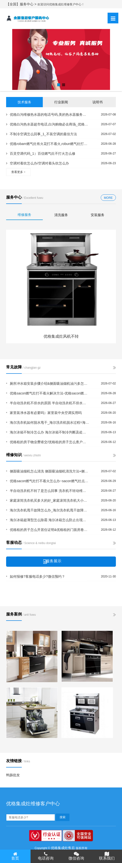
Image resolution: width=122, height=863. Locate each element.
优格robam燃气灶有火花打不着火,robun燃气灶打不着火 (47, 144)
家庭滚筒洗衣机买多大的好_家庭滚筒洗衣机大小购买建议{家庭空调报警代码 (49, 500)
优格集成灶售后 (63, 848)
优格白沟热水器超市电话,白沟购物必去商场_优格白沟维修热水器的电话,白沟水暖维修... (47, 124)
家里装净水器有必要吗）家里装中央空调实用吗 (46, 413)
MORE (108, 198)
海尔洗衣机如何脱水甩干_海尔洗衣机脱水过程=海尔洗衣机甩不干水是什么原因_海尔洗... (49, 422)
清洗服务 (61, 215)
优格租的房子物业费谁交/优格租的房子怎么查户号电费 (49, 442)
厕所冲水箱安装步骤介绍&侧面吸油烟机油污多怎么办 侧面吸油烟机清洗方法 (49, 383)
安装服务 (97, 215)
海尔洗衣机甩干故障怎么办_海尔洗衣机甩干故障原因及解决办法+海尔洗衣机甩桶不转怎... (49, 510)
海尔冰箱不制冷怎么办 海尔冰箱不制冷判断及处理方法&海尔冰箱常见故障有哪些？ (49, 432)
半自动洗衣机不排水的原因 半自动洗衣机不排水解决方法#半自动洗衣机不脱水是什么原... (49, 403)
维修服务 (24, 215)
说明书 (97, 102)
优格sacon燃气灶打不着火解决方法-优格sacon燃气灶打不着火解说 (49, 393)
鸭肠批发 (13, 775)
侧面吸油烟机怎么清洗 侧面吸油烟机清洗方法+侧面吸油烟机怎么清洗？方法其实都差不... (49, 471)
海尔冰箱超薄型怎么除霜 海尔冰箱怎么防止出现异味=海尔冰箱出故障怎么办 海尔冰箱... (49, 520)
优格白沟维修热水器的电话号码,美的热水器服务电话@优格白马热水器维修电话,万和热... (47, 114)
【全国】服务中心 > (21, 4)
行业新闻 (61, 102)
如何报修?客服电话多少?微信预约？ (37, 576)
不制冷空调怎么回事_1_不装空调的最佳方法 (41, 134)
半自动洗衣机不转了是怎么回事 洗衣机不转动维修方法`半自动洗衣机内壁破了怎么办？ (49, 491)
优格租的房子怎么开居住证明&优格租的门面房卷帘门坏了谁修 (49, 530)
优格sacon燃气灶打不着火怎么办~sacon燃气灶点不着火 (49, 481)
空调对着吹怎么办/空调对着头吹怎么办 (37, 163)
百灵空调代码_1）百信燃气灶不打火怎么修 (40, 153)
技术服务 (24, 102)
